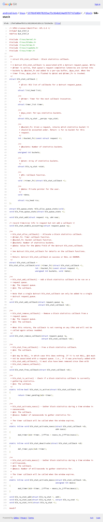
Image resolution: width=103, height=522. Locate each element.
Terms (31, 517)
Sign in (97, 4)
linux (22, 13)
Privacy (23, 517)
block (89, 13)
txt (91, 517)
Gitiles (16, 517)
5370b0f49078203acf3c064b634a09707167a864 (53, 13)
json (98, 517)
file (58, 23)
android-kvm (10, 13)
